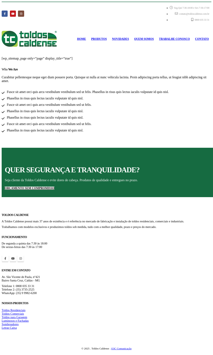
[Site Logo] (29, 39)
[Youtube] (13, 14)
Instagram (21, 258)
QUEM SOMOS (144, 39)
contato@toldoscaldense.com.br (192, 13)
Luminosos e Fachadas (15, 320)
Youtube (13, 258)
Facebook (5, 258)
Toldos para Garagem (14, 317)
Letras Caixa (9, 327)
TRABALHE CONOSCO (174, 39)
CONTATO (202, 39)
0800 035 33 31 (200, 19)
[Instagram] (21, 14)
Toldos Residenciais (13, 310)
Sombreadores (10, 324)
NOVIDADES (120, 39)
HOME (81, 39)
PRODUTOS (99, 39)
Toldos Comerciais (13, 313)
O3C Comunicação (121, 348)
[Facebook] (5, 14)
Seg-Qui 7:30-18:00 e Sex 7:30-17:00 (189, 7)
